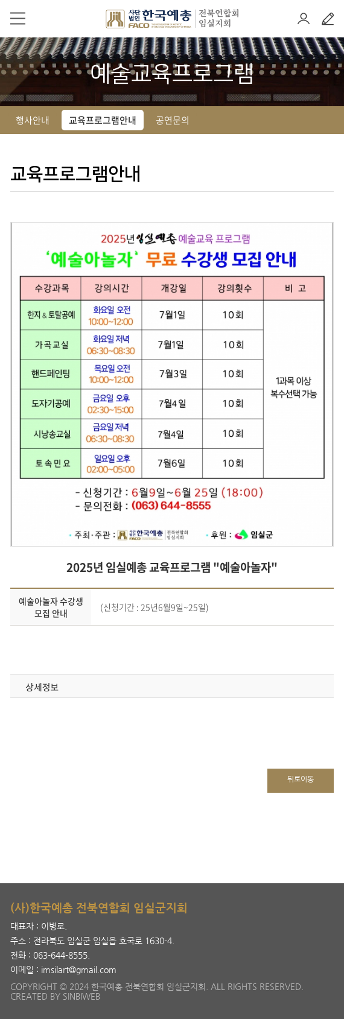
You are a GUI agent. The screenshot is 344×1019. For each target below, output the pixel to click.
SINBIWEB (81, 996)
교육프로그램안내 (102, 120)
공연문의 (173, 120)
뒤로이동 (300, 779)
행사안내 (32, 120)
